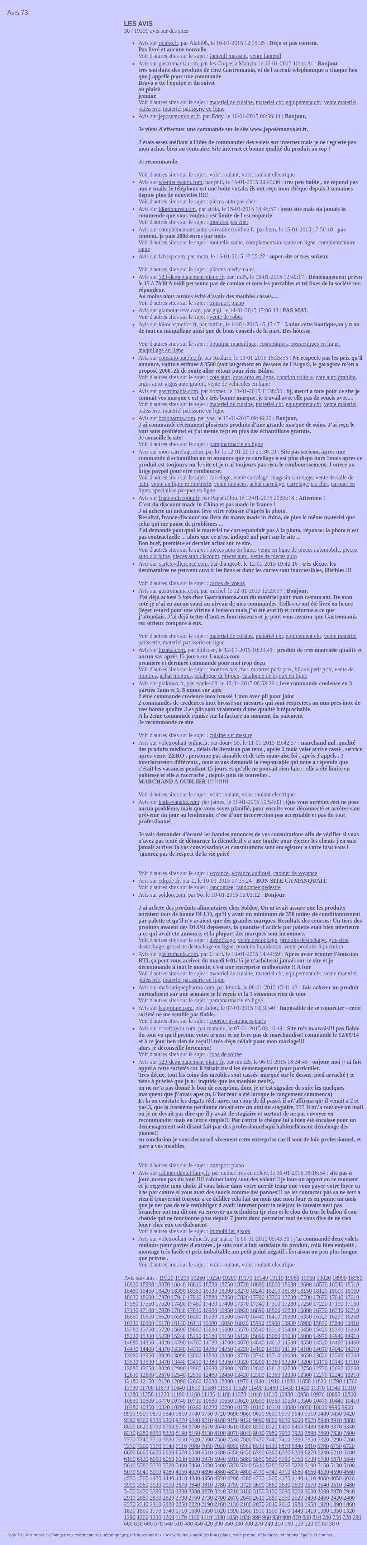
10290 (178, 1407)
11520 (240, 1388)
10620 (241, 1401)
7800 (349, 1433)
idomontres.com (177, 209)
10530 (289, 1401)
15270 (163, 1336)
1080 (219, 1517)
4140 (297, 1478)
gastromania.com (178, 63)
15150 (226, 1336)
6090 (155, 1459)
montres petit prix (271, 669)
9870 (155, 1414)
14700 (226, 1342)
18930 (131, 1284)
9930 (129, 1414)
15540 (257, 1329)
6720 (348, 1446)
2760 (194, 1498)
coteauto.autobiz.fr (180, 358)
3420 (142, 1491)
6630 (155, 1452)
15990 (257, 1323)
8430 (310, 1427)
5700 (323, 1459)
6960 (245, 1446)
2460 (323, 1498)
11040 (255, 1394)
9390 (129, 1420)
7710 (155, 1439)
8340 (349, 1427)
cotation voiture (295, 377)
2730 (207, 1498)
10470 (320, 1401)
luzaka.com (172, 650)
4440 (168, 1478)
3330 (181, 1491)
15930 (288, 1323)
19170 (245, 1278)
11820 (319, 1381)
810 (317, 1517)
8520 (271, 1427)
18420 (163, 1291)
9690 (233, 1414)
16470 (241, 1317)
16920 (241, 1310)
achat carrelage (266, 484)
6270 (310, 1452)
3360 (168, 1491)
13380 (210, 1362)
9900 (142, 1414)
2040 (271, 1504)
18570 (320, 1284)
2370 (129, 1504)
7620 (194, 1439)
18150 (304, 1291)
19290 (182, 1278)
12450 (226, 1375)
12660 (352, 1368)
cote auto (220, 377)
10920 (317, 1394)
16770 (320, 1310)
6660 (142, 1452)
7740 (142, 1439)
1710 (181, 1511)
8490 (284, 1427)
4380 (194, 1478)
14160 (273, 1349)
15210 (194, 1336)
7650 (181, 1439)
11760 (350, 1381)
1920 (323, 1504)
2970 (336, 1491)
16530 (210, 1317)
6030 (181, 1459)
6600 (168, 1452)
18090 (336, 1291)
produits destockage (303, 940)
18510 (352, 1284)
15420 (320, 1329)
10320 (163, 1407)
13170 (320, 1362)
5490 (181, 1465)
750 (337, 1517)
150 (299, 1524)
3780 (220, 1485)
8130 (207, 1433)
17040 (178, 1310)
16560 (194, 1317)
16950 (226, 1310)
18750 (226, 1284)
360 (228, 1524)
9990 (334, 1407)
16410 (273, 1317)
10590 (257, 1401)
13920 (163, 1355)
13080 (131, 1368)
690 (357, 1517)
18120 (320, 1291)
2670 (233, 1498)
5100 (349, 1465)
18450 (147, 1291)
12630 (131, 1375)
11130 (208, 1394)
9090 (258, 1420)
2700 (220, 1498)
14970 (320, 1336)
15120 (241, 1336)
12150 (147, 1381)
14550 (304, 1342)
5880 (246, 1459)
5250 (284, 1465)
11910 (273, 1381)
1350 (336, 1511)
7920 (297, 1433)
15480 (289, 1329)
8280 (142, 1433)
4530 (129, 1478)
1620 (220, 1511)
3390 (155, 1491)
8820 (142, 1427)
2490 (310, 1498)
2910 (129, 1498)
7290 (336, 1439)
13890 (178, 1355)
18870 (163, 1284)
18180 (289, 1291)
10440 (336, 1401)
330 (238, 1524)
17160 (352, 1304)
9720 (220, 1414)
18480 (131, 1291)
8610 (233, 1427)
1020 (245, 1517)
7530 (233, 1439)
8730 (181, 1427)
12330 (289, 1375)
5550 (155, 1465)
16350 (304, 1317)
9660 (246, 1414)
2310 (155, 1504)
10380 (131, 1407)
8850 (129, 1427)
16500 (226, 1317)
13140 (336, 1362)
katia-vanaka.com (179, 802)
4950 (181, 1472)
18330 (210, 1291)
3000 (323, 1491)
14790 (178, 1342)
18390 (178, 1291)
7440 (271, 1439)
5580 (142, 1465)
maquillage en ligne (161, 350)
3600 (297, 1485)
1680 (194, 1511)
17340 (257, 1304)
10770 (163, 1401)
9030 (284, 1420)
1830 (129, 1511)
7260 (349, 1439)
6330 (284, 1452)
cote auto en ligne (253, 377)
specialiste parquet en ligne (184, 490)
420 (208, 1524)
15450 (304, 1329)
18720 (241, 1284)
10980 (286, 1394)
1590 (233, 1511)
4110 (310, 1478)
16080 (209, 1323)
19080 (292, 1278)
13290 (257, 1362)
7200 (142, 1446)
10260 (194, 1407)
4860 (220, 1472)
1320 (349, 1511)
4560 (349, 1472)
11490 (255, 1388)
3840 (194, 1485)
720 (347, 1517)
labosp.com (172, 256)
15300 (147, 1336)
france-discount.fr (179, 498)
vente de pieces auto (274, 556)
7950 (284, 1433)
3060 (297, 1491)
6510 (207, 1452)
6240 (323, 1452)
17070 (163, 1310)
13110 (352, 1362)
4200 (271, 1478)
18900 (147, 1284)
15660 (194, 1329)
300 (248, 1524)
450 (198, 1524)
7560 (220, 1439)
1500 (271, 1511)
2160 (220, 1504)
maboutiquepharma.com (186, 987)
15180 (210, 1336)
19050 (308, 1278)
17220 (320, 1304)
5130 (336, 1465)
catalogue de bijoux (217, 676)
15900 (304, 1323)
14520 (320, 1342)
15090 (257, 1336)
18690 (257, 1284)
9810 (181, 1414)
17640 (336, 1297)
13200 (304, 1362)
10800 (147, 1401)
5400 (220, 1465)
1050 (232, 1517)
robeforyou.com (177, 1028)
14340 (178, 1349)
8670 (207, 1427)
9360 (142, 1420)
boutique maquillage (233, 344)
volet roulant (224, 174)
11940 (257, 1381)
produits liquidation (258, 946)
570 (158, 1524)
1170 (181, 1517)
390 (218, 1524)
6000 (194, 1459)
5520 (168, 1465)
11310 (349, 1388)
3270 (207, 1491)
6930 (258, 1446)
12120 (163, 1381)
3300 (194, 1491)
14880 (131, 1342)
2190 (207, 1504)
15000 (304, 1336)
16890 (257, 1310)
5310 (258, 1465)
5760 (297, 1459)
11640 (178, 1388)
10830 (131, 1401)
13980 (131, 1355)
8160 (194, 1433)
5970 (207, 1459)
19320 (166, 1278)
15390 (336, 1329)
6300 (297, 1452)
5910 (233, 1459)
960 (266, 1517)
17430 (210, 1304)
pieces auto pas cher (233, 201)
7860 (323, 1433)
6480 (220, 1452)
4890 (207, 1472)
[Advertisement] (60, 70)
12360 (273, 1375)
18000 (147, 1297)
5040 (142, 1472)
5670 (336, 1459)
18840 (178, 1284)
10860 (349, 1394)
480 (188, 1524)
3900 (168, 1485)
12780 (289, 1368)
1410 (310, 1511)
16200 (147, 1323)
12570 (163, 1375)
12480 (210, 1375)
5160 (323, 1465)
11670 (162, 1388)
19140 (261, 1278)
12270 (320, 1375)
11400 (302, 1388)
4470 (155, 1478)
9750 (207, 1414)
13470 (163, 1362)
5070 (129, 1472)
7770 (129, 1439)
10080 (288, 1407)
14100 (304, 1349)
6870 (284, 1446)
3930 (155, 1485)
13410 (194, 1362)
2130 (233, 1504)
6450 (233, 1452)
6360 (271, 1452)
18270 (241, 1291)
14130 (289, 1349)
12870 (241, 1368)
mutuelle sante (226, 242)
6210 (336, 1452)
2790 (181, 1498)
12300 (304, 1375)
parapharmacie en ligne (236, 444)
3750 (233, 1485)
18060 (352, 1291)
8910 (336, 1420)
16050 (225, 1323)
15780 (131, 1329)
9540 (297, 1414)
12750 (304, 1368)
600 (148, 1524)
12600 (147, 1375)
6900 (271, 1446)
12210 (352, 1375)
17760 (273, 1297)
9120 (246, 1420)
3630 (284, 1485)
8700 (194, 1427)
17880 (210, 1297)
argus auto (150, 384)
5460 (194, 1465)
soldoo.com (172, 895)
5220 (297, 1465)
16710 (352, 1310)
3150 (258, 1491)
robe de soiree (226, 1054)
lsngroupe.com (176, 1008)
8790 (155, 1427)
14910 (352, 1336)
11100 (224, 1394)
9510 (310, 1414)
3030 (310, 1491)
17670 (320, 1297)
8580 (246, 1427)
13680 (289, 1355)
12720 (320, 1368)
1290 (129, 1517)
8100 (220, 1433)
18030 (131, 1297)
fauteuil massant (228, 56)
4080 (323, 1478)
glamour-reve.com (180, 310)
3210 (233, 1491)
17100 (147, 1310)
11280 (131, 1394)
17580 (131, 1304)
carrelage (220, 477)
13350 (226, 1362)
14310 (194, 1349)
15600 (226, 1329)
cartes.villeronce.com (183, 564)
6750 (336, 1446)
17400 (226, 1304)
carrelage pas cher (307, 484)
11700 (146, 1388)
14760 (194, 1342)
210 (279, 1524)
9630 (258, 1414)
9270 (181, 1420)
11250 (146, 1394)
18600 (304, 1284)
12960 (194, 1368)
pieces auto (235, 556)
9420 (349, 1414)
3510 (336, 1485)
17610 (352, 1297)
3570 (310, 1485)
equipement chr (303, 102)
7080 (194, 1446)
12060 (194, 1381)
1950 (310, 1504)
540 (168, 1524)
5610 (129, 1465)
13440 (178, 1362)
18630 (289, 1284)
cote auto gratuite (336, 377)
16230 (131, 1323)
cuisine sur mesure (231, 735)
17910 (194, 1297)
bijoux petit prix (313, 669)
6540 (194, 1452)
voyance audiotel (251, 873)
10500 (304, 1401)
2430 (336, 1498)
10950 (302, 1394)
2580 (271, 1498)
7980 (271, 1433)
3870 (181, 1485)
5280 (271, 1465)
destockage (222, 940)
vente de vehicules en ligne (239, 384)
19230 (213, 1278)
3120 (271, 1491)
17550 (147, 1304)
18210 (273, 1291)
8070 (233, 1433)
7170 (155, 1446)
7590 (207, 1439)
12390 (257, 1375)
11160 (193, 1394)
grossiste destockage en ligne (200, 946)
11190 (178, 1394)
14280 (210, 1349)
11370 (318, 1388)
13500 (147, 1362)
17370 (241, 1304)
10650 (226, 1401)
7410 (284, 1439)
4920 (194, 1472)
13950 (147, 1355)
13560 (352, 1355)
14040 (336, 1349)
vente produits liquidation (313, 946)
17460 (194, 1304)
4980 (168, 1472)
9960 (347, 1407)
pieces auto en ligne (232, 550)
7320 (323, 1439)
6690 (129, 1452)
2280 (168, 1504)
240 (268, 1524)
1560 (246, 1511)
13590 (336, 1355)
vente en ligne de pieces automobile (299, 550)
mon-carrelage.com (181, 452)
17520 (163, 1304)
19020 (323, 1278)
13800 (226, 1355)
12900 (226, 1368)
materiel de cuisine (231, 102)
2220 (194, 1504)
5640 (349, 1459)
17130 (131, 1310)
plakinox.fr (171, 683)
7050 (207, 1446)
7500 (246, 1439)
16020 (241, 1323)
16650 (147, 1317)
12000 (226, 1381)
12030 (210, 1381)
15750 (147, 1329)
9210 (207, 1420)
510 (178, 1524)
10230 (210, 1407)
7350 (310, 1439)
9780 (194, 1414)
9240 (194, 1420)
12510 (194, 1375)
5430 (207, 1465)
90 (317, 1524)
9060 (271, 1420)
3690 (258, 1485)
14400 (147, 1349)
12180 (131, 1381)
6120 (142, 1459)
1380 (323, 1511)
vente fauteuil (265, 56)
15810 (351, 1323)
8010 (258, 1433)
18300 (226, 1291)
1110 (206, 1517)
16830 (289, 1310)
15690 (178, 1329)
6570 (181, 1452)
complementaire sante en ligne (280, 242)
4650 (310, 1472)
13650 (304, 1355)
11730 (131, 1388)
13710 (273, 1355)
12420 (241, 1375)
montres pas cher (229, 222)
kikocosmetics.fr (178, 324)
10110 (273, 1407)
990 (256, 1517)
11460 (271, 1388)
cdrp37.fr (169, 881)
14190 (257, 1349)
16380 (289, 1317)
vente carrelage (250, 477)
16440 (257, 1317)
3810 (207, 1485)
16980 (210, 1310)
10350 (147, 1407)
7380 (297, 1439)
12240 (336, 1375)
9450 (336, 1414)
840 (306, 1517)
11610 (193, 1388)
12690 (336, 1368)
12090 (178, 1381)
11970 (241, 1381)
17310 (273, 1304)
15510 (273, 1329)
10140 (257, 1407)
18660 (273, 1284)
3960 (142, 1485)
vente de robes (226, 317)
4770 (258, 1472)
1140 (193, 1517)
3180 (246, 1491)
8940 (323, 1420)
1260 (142, 1517)
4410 (181, 1478)
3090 (284, 1491)
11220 (162, 1394)
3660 (271, 1485)
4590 (336, 1472)
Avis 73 (17, 12)
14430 (131, 1349)
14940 (336, 1336)
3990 (129, 1485)
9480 (323, 1414)
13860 (194, 1355)
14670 (241, 1342)
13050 (147, 1368)
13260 (273, 1362)
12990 (178, 1368)
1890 (336, 1504)
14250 (226, 1349)
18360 (194, 1291)
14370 (163, 1349)
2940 (349, 1491)
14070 (320, 1349)
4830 (233, 1472)
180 (289, 1524)
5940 (220, 1459)
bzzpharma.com (177, 418)
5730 (310, 1459)
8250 (155, 1433)
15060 (273, 1336)
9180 (220, 1420)
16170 (163, 1323)
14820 (163, 1342)
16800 (304, 1310)
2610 (258, 1498)
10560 (273, 1401)
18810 (194, 1284)
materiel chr (269, 102)
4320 (220, 1478)
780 (327, 1517)
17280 (289, 1304)
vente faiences (230, 484)
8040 (246, 1433)
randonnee (222, 887)
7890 (310, 1433)
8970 (310, 1420)
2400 (349, 1498)
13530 (131, 1362)
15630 (210, 1329)
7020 (219, 1446)
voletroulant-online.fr (183, 743)
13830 (210, 1355)
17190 (336, 1304)
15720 (163, 1329)
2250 (181, 1504)
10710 (194, 1401)
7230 (129, 1446)
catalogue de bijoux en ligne (274, 676)
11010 (270, 1394)
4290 (233, 1478)
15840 (336, 1323)
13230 (289, 1362)
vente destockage (257, 940)
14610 (273, 1342)
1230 (155, 1517)
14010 (352, 1349)
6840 (297, 1446)
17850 (226, 1297)
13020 (163, 1368)
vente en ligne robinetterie (181, 484)
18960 (355, 1278)
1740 (168, 1511)
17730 (289, 1297)
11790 (335, 1381)
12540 (178, 1375)
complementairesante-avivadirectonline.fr (206, 229)
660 (128, 1524)
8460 (297, 1427)
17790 (257, 1297)
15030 (289, 1336)
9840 (168, 1414)
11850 (304, 1381)
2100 (246, 1504)
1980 (297, 1504)
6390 (258, 1452)
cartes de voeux (228, 583)
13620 (320, 1355)
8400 (323, 1427)
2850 (155, 1498)
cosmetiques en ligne (315, 344)
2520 (297, 1498)
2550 (284, 1498)
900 (286, 1517)
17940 (178, 1297)
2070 (258, 1504)
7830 (336, 1433)
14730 (210, 1342)
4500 (142, 1478)
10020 (320, 1407)
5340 (246, 1465)
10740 (178, 1401)
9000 (297, 1420)
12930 (210, 1368)
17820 (241, 1297)
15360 (352, 1329)
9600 (271, 1414)
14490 (336, 1342)
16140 (178, 1323)
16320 (320, 1317)
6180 (349, 1452)
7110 (181, 1446)
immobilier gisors (230, 1231)
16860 (273, 1310)
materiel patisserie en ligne (193, 109)
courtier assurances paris (238, 1021)
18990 (339, 1278)
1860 (349, 1504)
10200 (226, 1407)
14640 (257, 1342)
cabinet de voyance (295, 873)
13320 (241, 1362)
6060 (168, 1459)
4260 (246, 1478)
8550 (258, 1427)
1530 (258, 1511)
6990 (232, 1446)
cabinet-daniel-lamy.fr (184, 1173)
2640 (246, 1498)
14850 (147, 1342)
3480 (349, 1485)
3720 (246, 1485)
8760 (168, 1427)
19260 (198, 1278)
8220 (168, 1433)
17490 (178, 1304)
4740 (271, 1472)
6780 (323, 1446)
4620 (323, 1472)
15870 (320, 1323)
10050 (304, 1407)
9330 (155, 1420)
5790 (284, 1459)
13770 (241, 1355)
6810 (310, 1446)
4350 (207, 1478)
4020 (348, 1478)
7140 (168, 1446)
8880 (349, 1420)
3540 (323, 1485)
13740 (257, 1355)
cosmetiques (273, 344)
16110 (194, 1323)
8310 (129, 1433)
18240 (257, 1291)
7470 (258, 1439)
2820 (168, 1498)
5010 (155, 1472)
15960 (273, 1323)
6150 (129, 1459)
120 (309, 1524)
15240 (178, 1336)
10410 (352, 1401)
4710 (284, 1472)
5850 (258, 1459)
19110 (276, 1278)
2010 (284, 1504)
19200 (229, 1278)
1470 (284, 1511)
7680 (168, 1439)
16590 (178, 1317)
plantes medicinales (232, 269)
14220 (241, 1349)
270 (258, 1524)
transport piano (227, 303)
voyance (219, 873)
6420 (246, 1452)
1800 (142, 1511)
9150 (233, 1420)
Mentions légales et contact (306, 1534)
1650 (207, 1511)
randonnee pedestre (258, 887)
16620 (163, 1317)
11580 (209, 1388)
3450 (129, 1491)
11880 (288, 1381)
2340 (142, 1504)
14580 (289, 1342)
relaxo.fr (168, 43)
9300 (168, 1420)
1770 (155, 1511)
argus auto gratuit (185, 384)
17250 (304, 1304)
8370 (336, 1427)
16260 (352, 1317)
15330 (131, 1336)
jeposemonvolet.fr (179, 116)
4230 (258, 1478)
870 (296, 1517)
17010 (194, 1310)
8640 (220, 1427)
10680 (210, 1401)
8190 (181, 1433)
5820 (271, 1459)
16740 (336, 1310)
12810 (273, 1368)
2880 (142, 1498)
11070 (239, 1394)
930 (276, 1517)
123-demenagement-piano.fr (191, 277)
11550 (224, 1388)
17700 (304, 1297)
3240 (220, 1491)
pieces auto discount (196, 556)
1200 (168, 1517)
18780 (210, 1284)
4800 (246, 1472)
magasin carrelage (292, 477)
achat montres (176, 676)
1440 (297, 1511)
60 (325, 1524)
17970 (163, 1297)
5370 (233, 1465)
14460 (352, 1342)
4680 (297, 1472)
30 (332, 1524)
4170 (284, 1478)
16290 (336, 1317)
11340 (333, 1388)
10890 (333, 1394)
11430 (287, 1388)
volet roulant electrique (268, 174)
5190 (310, 1465)
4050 (336, 1478)
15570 (241, 1329)
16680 (131, 1317)
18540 (336, 1284)
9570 (284, 1414)
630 (138, 1524)
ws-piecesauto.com (180, 182)
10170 (241, 1407)
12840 (257, 1368)
